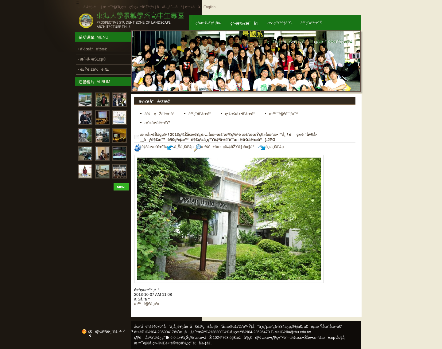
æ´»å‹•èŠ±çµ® (153, 134)
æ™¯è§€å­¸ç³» (115, 7)
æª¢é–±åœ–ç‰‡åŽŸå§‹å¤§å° (225, 146)
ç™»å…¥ (192, 7)
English (209, 7)
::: (78, 7)
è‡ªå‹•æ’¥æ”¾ (150, 146)
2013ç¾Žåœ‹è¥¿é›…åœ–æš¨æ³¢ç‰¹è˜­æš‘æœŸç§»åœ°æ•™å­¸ (228, 134)
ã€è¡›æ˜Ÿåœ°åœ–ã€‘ (323, 326)
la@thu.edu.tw (299, 332)
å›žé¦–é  (91, 7)
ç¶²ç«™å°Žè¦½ (141, 7)
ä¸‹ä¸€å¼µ (271, 146)
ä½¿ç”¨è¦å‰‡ (194, 343)
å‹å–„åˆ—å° (169, 7)
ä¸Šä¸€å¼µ (180, 146)
